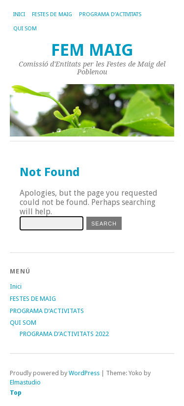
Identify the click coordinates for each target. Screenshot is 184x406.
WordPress (84, 373)
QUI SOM (25, 28)
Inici (19, 14)
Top (16, 392)
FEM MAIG (92, 50)
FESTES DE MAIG (52, 14)
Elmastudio (25, 382)
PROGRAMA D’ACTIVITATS (110, 14)
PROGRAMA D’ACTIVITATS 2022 (64, 334)
